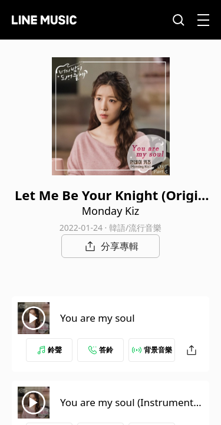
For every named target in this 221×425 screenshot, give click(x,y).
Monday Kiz (111, 211)
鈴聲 (49, 350)
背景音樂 (152, 350)
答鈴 (100, 350)
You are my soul (97, 318)
